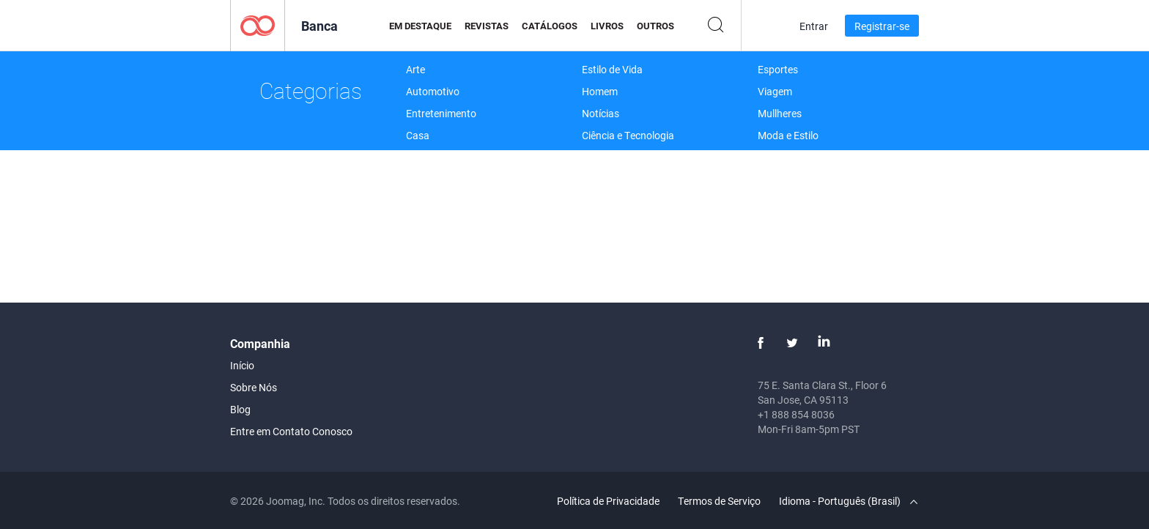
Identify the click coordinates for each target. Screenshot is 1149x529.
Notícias (600, 113)
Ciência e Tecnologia (628, 135)
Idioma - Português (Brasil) (848, 501)
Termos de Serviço (719, 501)
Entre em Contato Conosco (291, 431)
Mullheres (780, 113)
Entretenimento (441, 113)
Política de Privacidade (608, 501)
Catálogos (549, 25)
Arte (415, 69)
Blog (240, 409)
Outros (655, 25)
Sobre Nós (253, 387)
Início (242, 365)
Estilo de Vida (612, 69)
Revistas (487, 25)
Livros (607, 25)
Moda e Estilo (788, 135)
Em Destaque (420, 25)
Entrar (813, 26)
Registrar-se (881, 26)
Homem (600, 91)
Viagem (775, 91)
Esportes (778, 69)
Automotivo (432, 91)
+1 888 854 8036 (796, 414)
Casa (417, 135)
